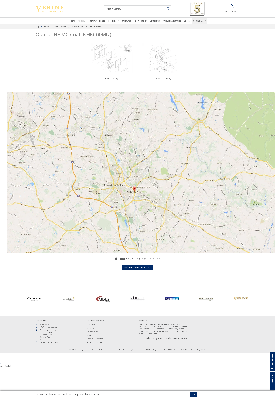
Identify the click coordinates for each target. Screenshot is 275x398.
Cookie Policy (92, 335)
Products (112, 20)
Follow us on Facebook (47, 342)
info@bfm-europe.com (47, 327)
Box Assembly (111, 78)
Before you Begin (97, 20)
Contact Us (155, 20)
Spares (187, 20)
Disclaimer (91, 325)
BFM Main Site (272, 381)
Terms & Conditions (94, 342)
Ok (193, 394)
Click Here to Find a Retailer (137, 267)
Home (72, 20)
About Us (82, 20)
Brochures (126, 20)
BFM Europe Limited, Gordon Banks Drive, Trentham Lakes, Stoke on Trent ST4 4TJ (46, 334)
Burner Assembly (163, 78)
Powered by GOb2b (198, 350)
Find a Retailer (272, 361)
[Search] (168, 8)
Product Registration (172, 20)
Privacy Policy (92, 332)
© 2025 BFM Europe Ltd (78, 350)
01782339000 (42, 324)
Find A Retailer (140, 20)
